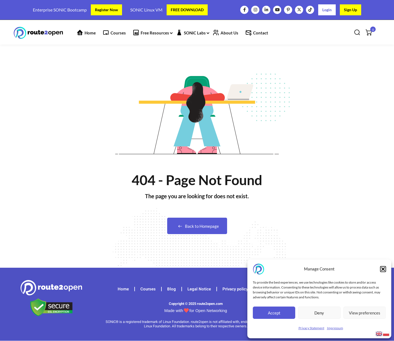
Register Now (106, 9)
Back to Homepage (197, 226)
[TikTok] (310, 10)
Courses (118, 32)
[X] (299, 10)
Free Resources (155, 32)
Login (327, 9)
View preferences (364, 312)
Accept (274, 312)
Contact (260, 32)
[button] (383, 269)
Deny (319, 312)
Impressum (335, 328)
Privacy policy (235, 289)
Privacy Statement (311, 328)
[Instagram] (255, 10)
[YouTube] (277, 10)
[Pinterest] (288, 10)
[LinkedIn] (266, 10)
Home (90, 32)
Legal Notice (199, 289)
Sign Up (350, 9)
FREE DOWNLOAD (187, 9)
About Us (229, 32)
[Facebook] (244, 10)
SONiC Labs (195, 32)
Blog (171, 289)
